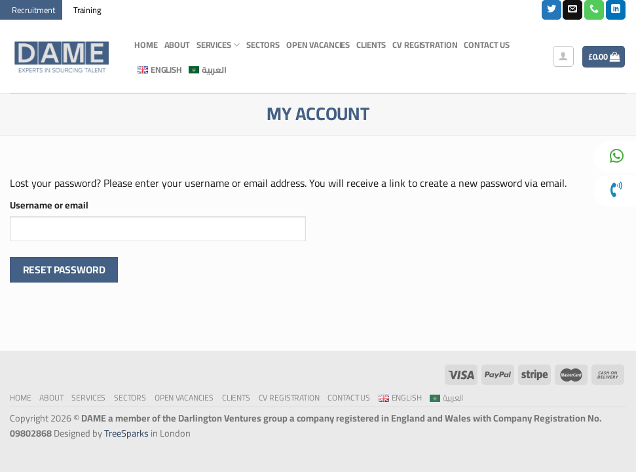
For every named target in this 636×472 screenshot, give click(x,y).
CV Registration (424, 44)
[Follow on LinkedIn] (616, 10)
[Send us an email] (572, 10)
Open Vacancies (318, 44)
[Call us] (594, 10)
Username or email (49, 204)
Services (218, 44)
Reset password (64, 269)
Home (146, 44)
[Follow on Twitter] (551, 10)
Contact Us (487, 44)
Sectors (263, 44)
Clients (371, 44)
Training (87, 10)
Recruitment (33, 10)
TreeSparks (126, 433)
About (177, 44)
